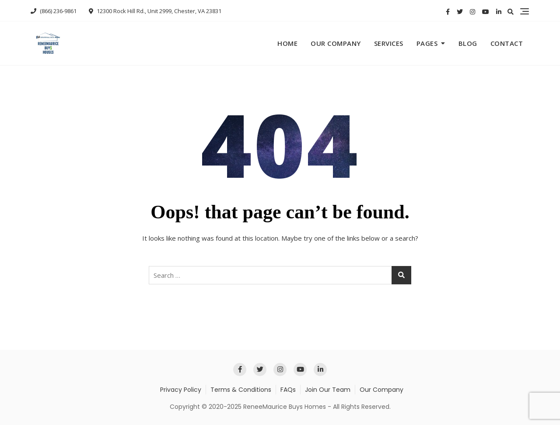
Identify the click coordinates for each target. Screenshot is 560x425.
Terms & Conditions (240, 389)
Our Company (336, 43)
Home (287, 43)
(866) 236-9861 (54, 11)
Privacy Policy (180, 389)
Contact (506, 43)
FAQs (288, 389)
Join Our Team (327, 389)
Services (388, 43)
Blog (467, 43)
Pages (427, 43)
